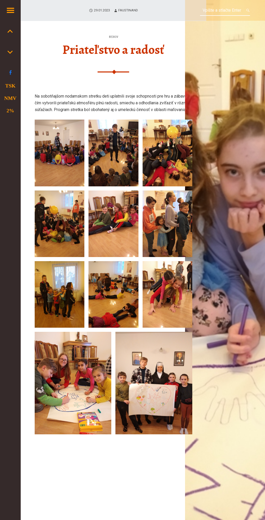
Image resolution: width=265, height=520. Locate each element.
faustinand (128, 10)
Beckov (113, 36)
